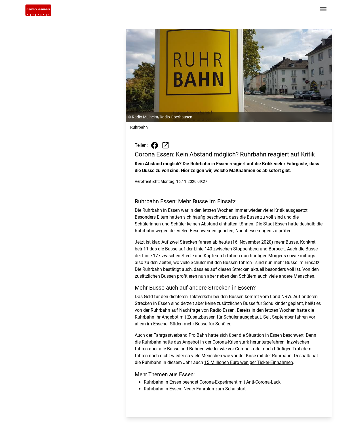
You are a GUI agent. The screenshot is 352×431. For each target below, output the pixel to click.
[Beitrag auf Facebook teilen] (154, 145)
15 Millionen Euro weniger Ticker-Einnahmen (248, 362)
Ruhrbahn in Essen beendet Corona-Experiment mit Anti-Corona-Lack (212, 382)
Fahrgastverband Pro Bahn (180, 335)
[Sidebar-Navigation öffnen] (323, 10)
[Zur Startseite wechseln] (38, 10)
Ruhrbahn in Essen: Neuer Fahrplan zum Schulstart (195, 389)
